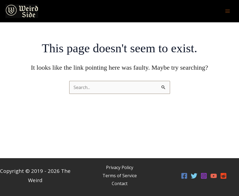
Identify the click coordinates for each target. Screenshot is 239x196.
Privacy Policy (119, 167)
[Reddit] (223, 176)
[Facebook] (184, 176)
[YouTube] (213, 176)
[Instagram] (204, 176)
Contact (120, 183)
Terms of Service (119, 176)
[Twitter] (194, 176)
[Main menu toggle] (228, 11)
